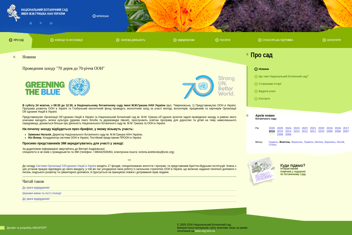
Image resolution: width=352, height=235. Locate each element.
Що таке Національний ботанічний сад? (283, 76)
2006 (280, 134)
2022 (305, 128)
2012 (305, 131)
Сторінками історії (270, 83)
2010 (321, 131)
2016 (272, 131)
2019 (330, 128)
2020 (321, 128)
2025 (280, 128)
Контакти (264, 98)
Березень (330, 142)
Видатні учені (267, 91)
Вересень (297, 142)
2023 (297, 128)
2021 (313, 128)
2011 (313, 131)
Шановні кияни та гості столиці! (41, 193)
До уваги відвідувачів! (36, 187)
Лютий (340, 142)
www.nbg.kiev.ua (205, 231)
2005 (288, 134)
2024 (288, 128)
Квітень (319, 142)
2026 (272, 128)
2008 (338, 131)
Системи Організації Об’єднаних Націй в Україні (66, 166)
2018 (338, 128)
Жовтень (284, 142)
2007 (346, 131)
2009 (330, 131)
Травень (308, 142)
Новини (264, 69)
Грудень (273, 142)
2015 (280, 131)
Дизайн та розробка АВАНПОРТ (27, 227)
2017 (346, 128)
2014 (288, 131)
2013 (297, 131)
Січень (273, 144)
